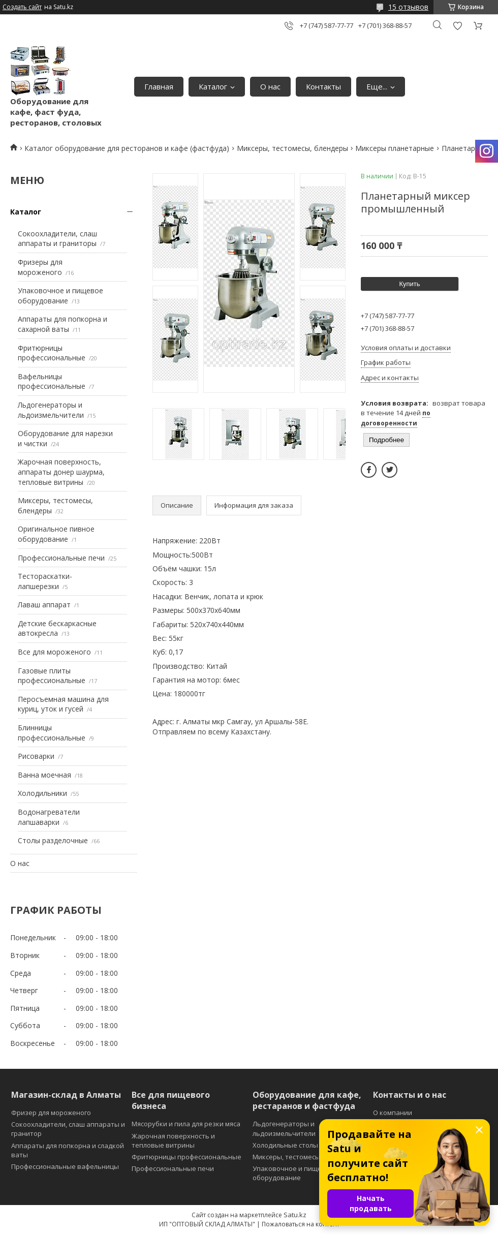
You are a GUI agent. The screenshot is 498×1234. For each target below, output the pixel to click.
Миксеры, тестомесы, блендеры (292, 148)
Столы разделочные (53, 840)
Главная (158, 86)
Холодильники (42, 793)
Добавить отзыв (457, 25)
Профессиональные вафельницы (65, 1166)
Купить (409, 284)
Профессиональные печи (61, 558)
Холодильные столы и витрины (303, 1145)
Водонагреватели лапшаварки (49, 817)
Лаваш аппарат (44, 604)
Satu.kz (295, 1214)
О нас (270, 86)
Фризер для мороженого (51, 1112)
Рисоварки (36, 756)
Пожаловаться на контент (300, 1224)
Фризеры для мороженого (40, 267)
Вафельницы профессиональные (51, 381)
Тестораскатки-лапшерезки (45, 581)
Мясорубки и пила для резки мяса (186, 1123)
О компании (392, 1112)
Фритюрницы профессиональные (51, 353)
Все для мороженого (54, 652)
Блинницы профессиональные (51, 733)
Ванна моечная (44, 775)
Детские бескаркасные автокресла (57, 628)
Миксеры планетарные (394, 148)
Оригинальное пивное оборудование (56, 534)
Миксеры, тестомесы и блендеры (306, 1156)
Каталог (213, 86)
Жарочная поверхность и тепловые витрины (173, 1140)
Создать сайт (22, 7)
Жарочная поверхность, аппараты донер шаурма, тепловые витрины (61, 471)
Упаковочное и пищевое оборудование (60, 295)
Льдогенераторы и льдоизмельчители (51, 410)
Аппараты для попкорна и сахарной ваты (62, 324)
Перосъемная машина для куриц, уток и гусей (63, 704)
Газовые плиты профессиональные (51, 676)
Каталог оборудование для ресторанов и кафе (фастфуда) (126, 148)
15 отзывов (408, 7)
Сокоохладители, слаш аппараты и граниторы (57, 239)
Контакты (323, 86)
